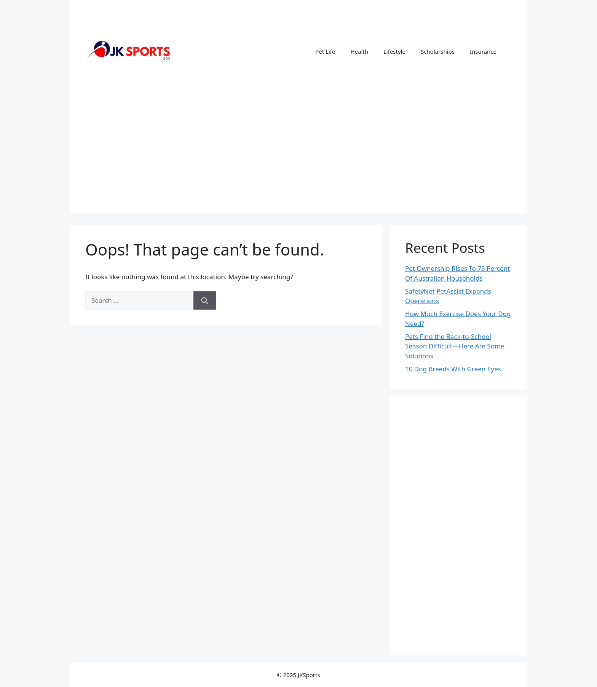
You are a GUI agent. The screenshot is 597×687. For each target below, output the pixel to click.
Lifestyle (394, 51)
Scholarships (438, 51)
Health (359, 51)
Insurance (483, 51)
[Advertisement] (298, 160)
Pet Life (325, 51)
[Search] (204, 300)
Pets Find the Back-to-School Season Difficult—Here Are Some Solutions (454, 346)
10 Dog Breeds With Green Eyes (453, 368)
